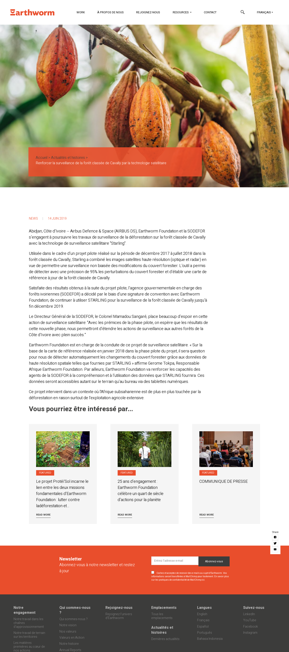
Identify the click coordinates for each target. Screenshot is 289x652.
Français (264, 12)
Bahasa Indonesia (210, 638)
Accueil (41, 157)
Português (204, 632)
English (202, 614)
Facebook (250, 626)
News (33, 218)
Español (203, 626)
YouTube (249, 620)
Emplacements (164, 607)
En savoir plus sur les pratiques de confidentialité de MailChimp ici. (190, 578)
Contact (210, 12)
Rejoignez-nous (148, 12)
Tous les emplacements (161, 616)
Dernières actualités (165, 639)
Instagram (250, 632)
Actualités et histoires (68, 157)
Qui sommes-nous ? (75, 610)
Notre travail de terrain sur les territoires (29, 635)
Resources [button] (181, 12)
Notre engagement (24, 610)
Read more (43, 515)
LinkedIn (249, 614)
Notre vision (68, 625)
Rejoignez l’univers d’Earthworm (118, 616)
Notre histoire (69, 643)
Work (81, 12)
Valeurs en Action (71, 637)
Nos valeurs (67, 631)
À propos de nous (110, 12)
